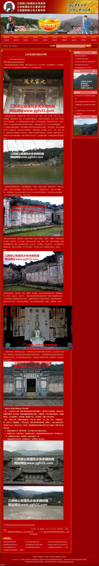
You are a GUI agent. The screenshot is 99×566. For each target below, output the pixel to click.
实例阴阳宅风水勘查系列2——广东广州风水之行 (20, 531)
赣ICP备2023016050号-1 (68, 561)
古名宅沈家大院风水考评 (32, 542)
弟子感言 (35, 40)
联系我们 (95, 1)
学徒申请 (52, 556)
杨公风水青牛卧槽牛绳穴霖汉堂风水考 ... (86, 62)
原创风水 (74, 40)
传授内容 (25, 40)
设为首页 (83, 1)
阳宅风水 (54, 37)
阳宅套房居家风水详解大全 (33, 547)
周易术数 (64, 40)
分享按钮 (2, 565)
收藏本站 (89, 1)
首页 (10, 46)
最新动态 (16, 40)
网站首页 (35, 556)
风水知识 (45, 37)
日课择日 (64, 37)
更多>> (94, 52)
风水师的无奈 (78, 113)
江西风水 (45, 40)
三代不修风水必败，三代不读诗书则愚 (85, 110)
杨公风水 (25, 37)
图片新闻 (84, 37)
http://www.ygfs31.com (17, 62)
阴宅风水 (54, 40)
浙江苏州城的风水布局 (10, 547)
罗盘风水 (35, 37)
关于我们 (93, 37)
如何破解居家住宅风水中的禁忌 (34, 544)
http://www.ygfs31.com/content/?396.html (22, 525)
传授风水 (16, 37)
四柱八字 (74, 37)
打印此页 (60, 529)
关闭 (67, 529)
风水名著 (6, 40)
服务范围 (93, 40)
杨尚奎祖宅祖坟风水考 (10, 542)
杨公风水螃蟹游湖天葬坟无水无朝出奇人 (86, 101)
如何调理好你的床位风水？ (11, 544)
